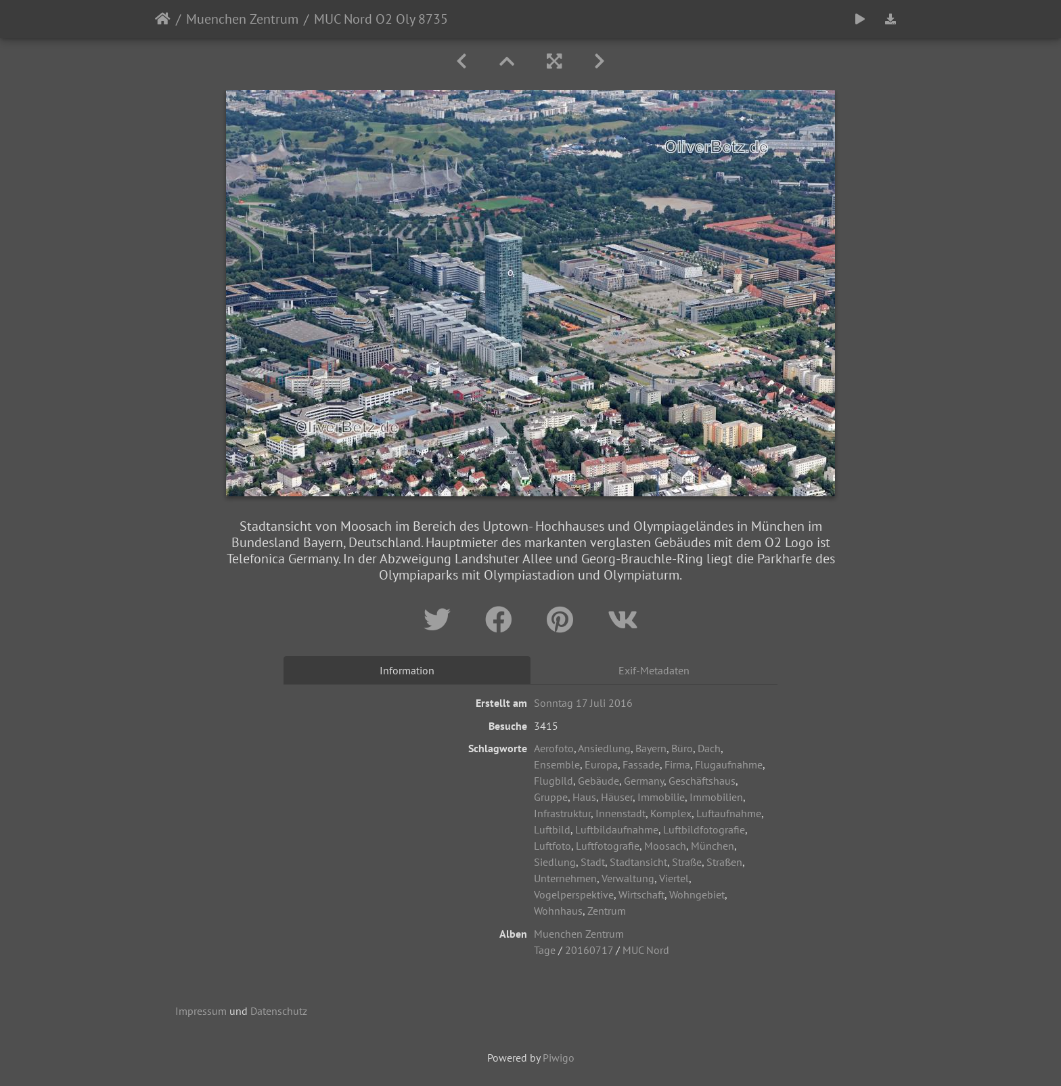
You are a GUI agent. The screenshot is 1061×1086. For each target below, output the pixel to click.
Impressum (201, 1011)
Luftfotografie (607, 845)
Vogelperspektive (574, 894)
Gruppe (551, 797)
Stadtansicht (638, 862)
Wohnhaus (558, 910)
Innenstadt (620, 813)
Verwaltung (628, 878)
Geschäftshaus (702, 780)
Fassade (641, 764)
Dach (709, 748)
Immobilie (661, 797)
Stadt (593, 862)
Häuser (617, 797)
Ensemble (557, 764)
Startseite (163, 19)
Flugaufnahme (729, 764)
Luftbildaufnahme (616, 829)
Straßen (724, 862)
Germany (644, 780)
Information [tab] (407, 670)
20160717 (589, 950)
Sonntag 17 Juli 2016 (583, 703)
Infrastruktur (562, 813)
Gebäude (598, 780)
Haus (584, 797)
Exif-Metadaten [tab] (654, 670)
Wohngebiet (697, 894)
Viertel (674, 878)
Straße (687, 862)
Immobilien (716, 797)
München (712, 845)
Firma (677, 764)
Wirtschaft (641, 894)
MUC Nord (646, 950)
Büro (682, 748)
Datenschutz (278, 1011)
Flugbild (553, 780)
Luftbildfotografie (704, 829)
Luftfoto (552, 845)
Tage (545, 950)
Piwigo (558, 1057)
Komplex (671, 813)
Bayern (651, 748)
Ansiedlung (604, 748)
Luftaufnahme (728, 813)
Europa (601, 764)
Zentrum (606, 910)
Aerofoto (554, 748)
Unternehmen (565, 878)
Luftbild (552, 829)
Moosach (665, 845)
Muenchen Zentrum (242, 19)
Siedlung (555, 862)
